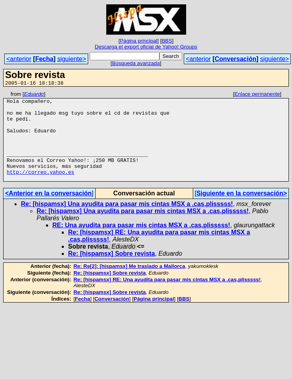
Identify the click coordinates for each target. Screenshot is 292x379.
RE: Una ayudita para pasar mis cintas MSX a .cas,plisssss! (141, 243)
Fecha (44, 59)
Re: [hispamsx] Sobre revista (111, 271)
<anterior (18, 59)
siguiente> (71, 59)
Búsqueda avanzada (136, 63)
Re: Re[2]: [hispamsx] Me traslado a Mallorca (129, 284)
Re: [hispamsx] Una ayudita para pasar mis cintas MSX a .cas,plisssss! (127, 221)
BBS (167, 41)
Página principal (138, 41)
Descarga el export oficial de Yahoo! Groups (146, 47)
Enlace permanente (257, 95)
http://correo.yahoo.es (40, 188)
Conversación (235, 59)
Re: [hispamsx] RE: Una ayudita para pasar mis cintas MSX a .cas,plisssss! (167, 297)
